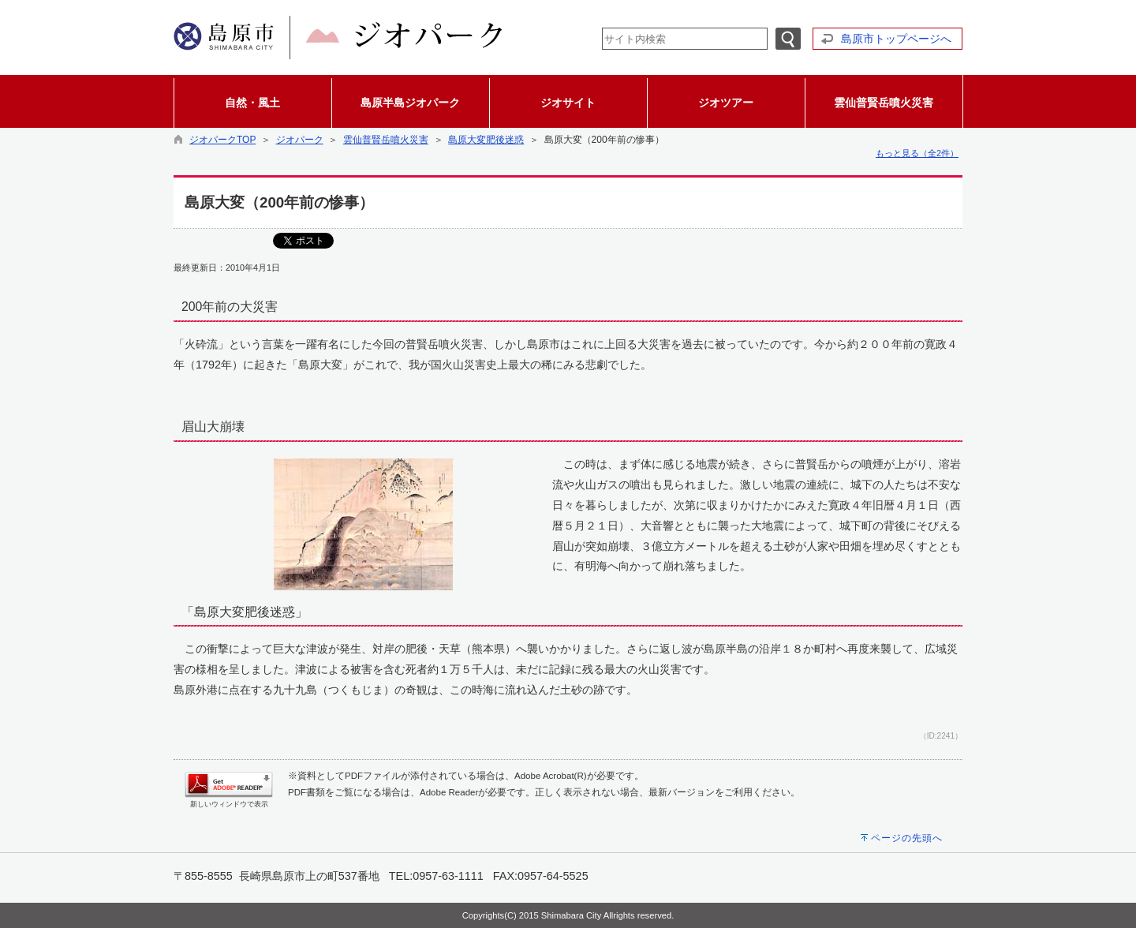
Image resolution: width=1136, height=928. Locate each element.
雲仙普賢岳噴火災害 (385, 139)
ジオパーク (299, 139)
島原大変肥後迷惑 (486, 139)
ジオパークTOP (222, 139)
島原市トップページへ (896, 38)
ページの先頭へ (907, 838)
